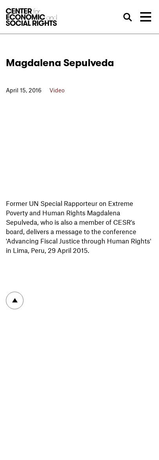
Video (57, 90)
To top (14, 300)
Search (128, 17)
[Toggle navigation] (146, 16)
